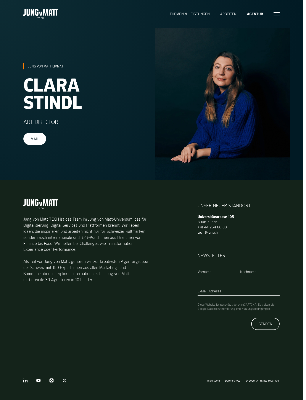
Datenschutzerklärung (221, 308)
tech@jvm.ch (208, 232)
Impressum (213, 380)
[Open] (277, 14)
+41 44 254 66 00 (212, 227)
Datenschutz (232, 380)
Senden (265, 324)
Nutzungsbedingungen (256, 308)
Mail (35, 139)
